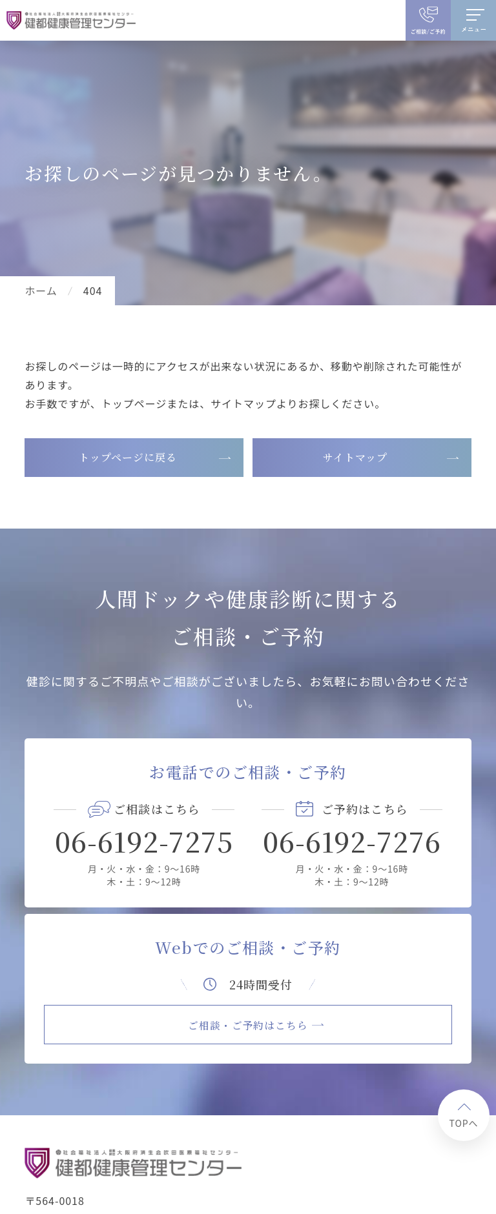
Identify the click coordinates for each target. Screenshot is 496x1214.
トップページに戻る (128, 457)
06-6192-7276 (352, 841)
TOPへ (464, 1121)
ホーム (41, 290)
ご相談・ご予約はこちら (248, 1024)
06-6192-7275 (144, 841)
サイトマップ (355, 457)
